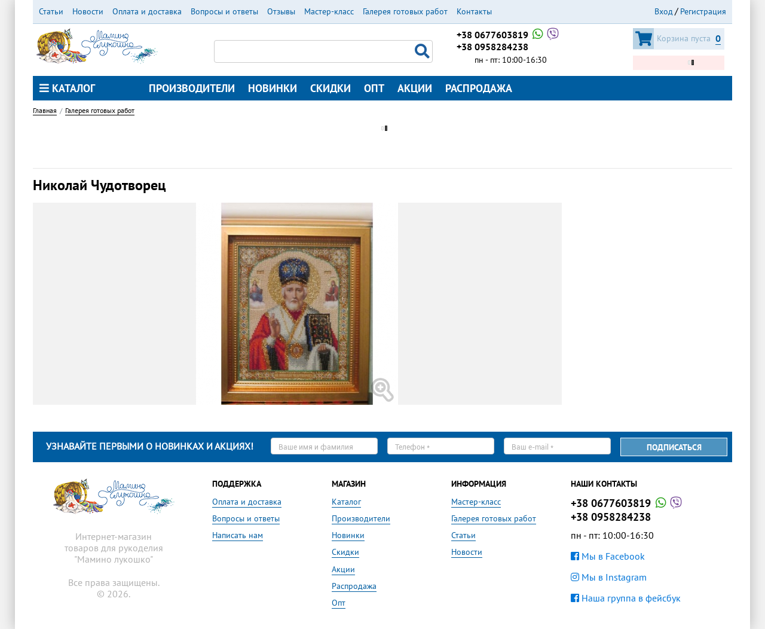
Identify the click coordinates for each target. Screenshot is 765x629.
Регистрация (703, 11)
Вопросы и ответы (224, 11)
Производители (192, 88)
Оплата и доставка (147, 11)
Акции (414, 88)
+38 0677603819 (509, 35)
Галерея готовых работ (405, 11)
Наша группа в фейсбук (626, 598)
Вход (663, 11)
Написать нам (237, 535)
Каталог (67, 88)
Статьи (51, 11)
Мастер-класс (329, 11)
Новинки (272, 88)
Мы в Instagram (609, 577)
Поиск (424, 51)
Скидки (330, 88)
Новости (87, 11)
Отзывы (281, 11)
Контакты (474, 11)
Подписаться (674, 447)
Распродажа (478, 88)
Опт (374, 88)
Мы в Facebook (608, 556)
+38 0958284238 (492, 47)
